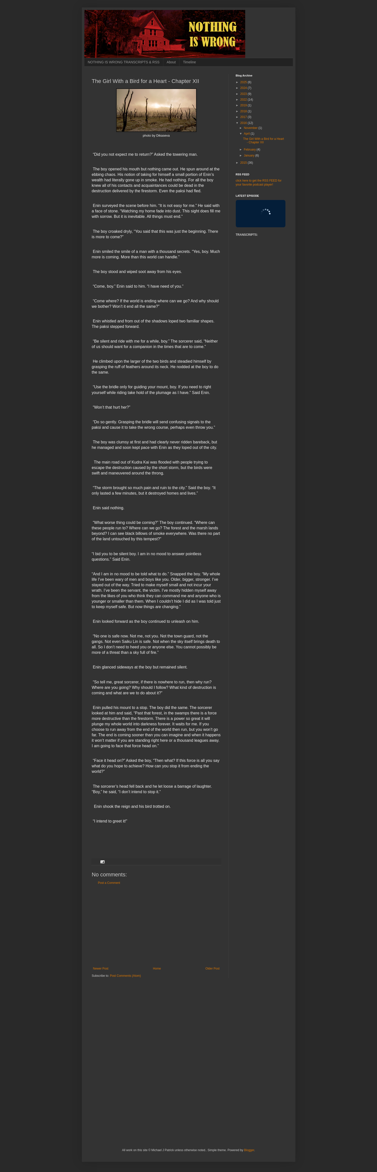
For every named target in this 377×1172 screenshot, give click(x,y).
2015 (244, 162)
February (250, 149)
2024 (244, 88)
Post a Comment (109, 883)
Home (157, 968)
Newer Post (100, 968)
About (171, 62)
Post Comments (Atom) (125, 975)
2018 (244, 111)
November (251, 128)
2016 (244, 123)
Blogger (249, 1150)
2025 (244, 82)
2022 (244, 99)
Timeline (189, 62)
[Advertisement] (156, 926)
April (247, 133)
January (249, 155)
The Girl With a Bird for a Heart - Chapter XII (263, 140)
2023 (244, 94)
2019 (244, 105)
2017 (244, 117)
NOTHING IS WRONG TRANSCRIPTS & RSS (124, 62)
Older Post (213, 968)
